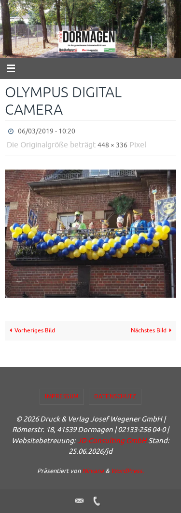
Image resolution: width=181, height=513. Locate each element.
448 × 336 (112, 145)
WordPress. (127, 471)
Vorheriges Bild (31, 330)
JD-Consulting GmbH (112, 441)
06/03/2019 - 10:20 (46, 131)
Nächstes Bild (153, 330)
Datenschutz (115, 396)
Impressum (62, 396)
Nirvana (93, 471)
